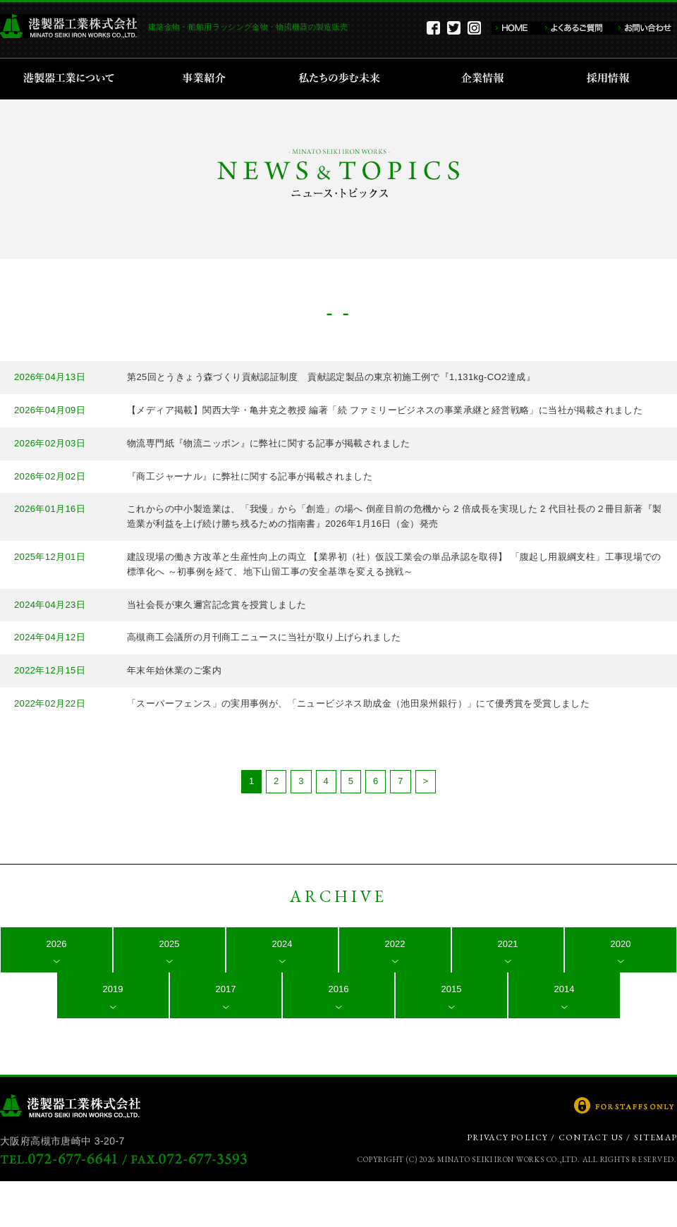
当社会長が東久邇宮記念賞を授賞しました (216, 604)
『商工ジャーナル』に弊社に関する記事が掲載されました (249, 476)
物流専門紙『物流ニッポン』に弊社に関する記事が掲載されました (268, 443)
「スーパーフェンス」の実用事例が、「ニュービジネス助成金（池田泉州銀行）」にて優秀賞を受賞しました (358, 703)
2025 (169, 944)
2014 (564, 989)
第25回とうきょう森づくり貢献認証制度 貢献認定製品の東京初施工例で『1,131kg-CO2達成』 (331, 377)
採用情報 (612, 79)
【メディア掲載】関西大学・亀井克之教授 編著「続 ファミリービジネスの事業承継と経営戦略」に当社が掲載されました (384, 410)
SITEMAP (655, 1137)
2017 (226, 989)
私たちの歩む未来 (343, 79)
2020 (621, 944)
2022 (395, 944)
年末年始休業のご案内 (174, 670)
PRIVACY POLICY (508, 1137)
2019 (113, 989)
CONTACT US (591, 1137)
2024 (282, 944)
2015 (451, 989)
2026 (57, 944)
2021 (508, 944)
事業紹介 (205, 79)
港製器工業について (73, 79)
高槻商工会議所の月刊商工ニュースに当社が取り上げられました (264, 637)
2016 (339, 989)
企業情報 (485, 79)
